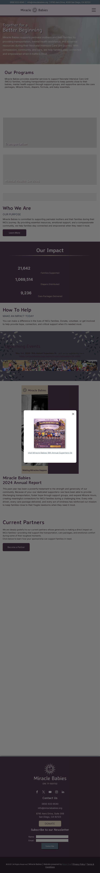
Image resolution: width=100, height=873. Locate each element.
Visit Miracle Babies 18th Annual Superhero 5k (50, 452)
